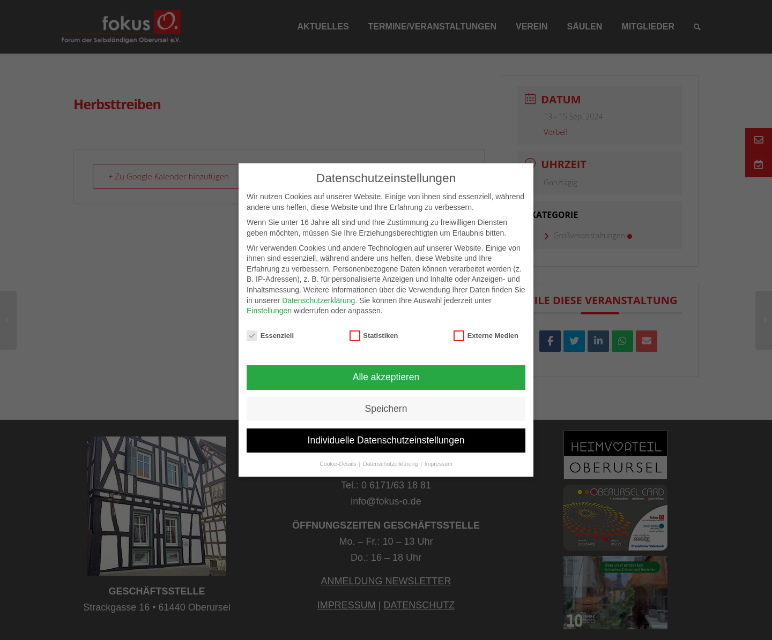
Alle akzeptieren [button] (386, 377)
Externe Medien (486, 335)
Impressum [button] (438, 464)
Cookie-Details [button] (339, 464)
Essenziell (270, 335)
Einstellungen (269, 310)
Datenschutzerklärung (318, 300)
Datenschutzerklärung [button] (391, 464)
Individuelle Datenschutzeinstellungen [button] (386, 440)
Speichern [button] (386, 408)
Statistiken (374, 335)
